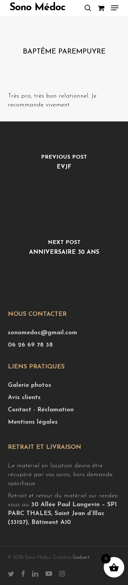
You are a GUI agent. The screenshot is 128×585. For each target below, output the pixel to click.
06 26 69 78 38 (30, 345)
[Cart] (101, 8)
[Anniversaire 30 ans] (64, 249)
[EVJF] (64, 164)
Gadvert (81, 557)
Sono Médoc (37, 8)
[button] (114, 7)
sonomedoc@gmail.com (42, 333)
